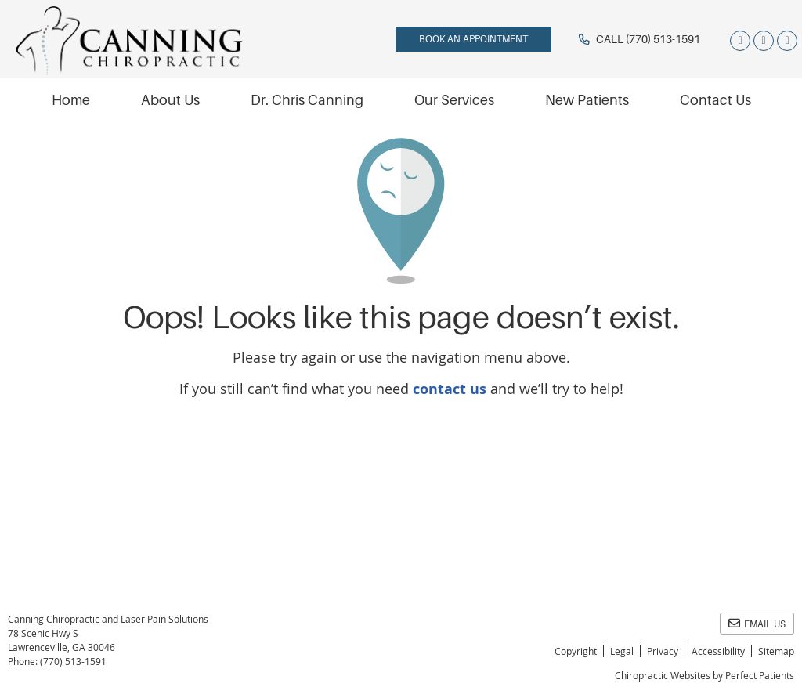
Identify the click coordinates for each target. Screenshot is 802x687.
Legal (622, 651)
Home (71, 100)
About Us (170, 100)
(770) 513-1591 (663, 39)
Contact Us (715, 100)
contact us (449, 389)
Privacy (662, 651)
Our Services (454, 100)
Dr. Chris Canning (307, 100)
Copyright (576, 651)
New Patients (587, 100)
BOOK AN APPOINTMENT (473, 39)
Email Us (757, 623)
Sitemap (776, 651)
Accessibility (718, 651)
